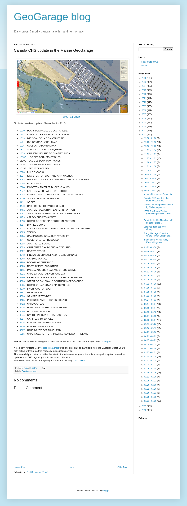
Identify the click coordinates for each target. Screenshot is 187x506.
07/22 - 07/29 (150, 284)
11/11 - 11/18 (150, 166)
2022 (144, 94)
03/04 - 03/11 (150, 364)
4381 (22, 292)
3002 (22, 194)
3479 (22, 217)
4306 (22, 281)
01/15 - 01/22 (150, 393)
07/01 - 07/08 (150, 296)
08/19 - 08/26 (150, 267)
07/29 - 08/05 (150, 279)
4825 (22, 322)
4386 (22, 296)
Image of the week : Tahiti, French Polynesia (156, 241)
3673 (22, 228)
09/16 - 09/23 (150, 251)
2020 (144, 102)
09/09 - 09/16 (150, 255)
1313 (22, 138)
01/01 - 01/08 (150, 401)
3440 (22, 206)
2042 (22, 179)
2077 (22, 191)
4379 (22, 288)
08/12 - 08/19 (150, 272)
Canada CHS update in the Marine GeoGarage (156, 199)
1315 (22, 145)
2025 (144, 82)
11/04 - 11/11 (150, 170)
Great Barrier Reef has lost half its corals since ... (158, 221)
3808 (22, 243)
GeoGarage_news (29, 371)
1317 (22, 149)
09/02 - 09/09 (150, 259)
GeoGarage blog (52, 16)
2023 (144, 90)
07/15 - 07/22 (150, 288)
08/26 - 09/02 (150, 263)
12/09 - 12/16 (150, 150)
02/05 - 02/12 (150, 381)
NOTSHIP (80, 360)
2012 (144, 134)
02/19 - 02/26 (150, 372)
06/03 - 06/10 (150, 312)
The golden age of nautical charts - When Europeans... (158, 234)
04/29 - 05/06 (150, 332)
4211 (22, 273)
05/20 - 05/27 (150, 320)
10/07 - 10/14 (150, 186)
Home (71, 467)
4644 (22, 315)
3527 (22, 225)
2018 (144, 110)
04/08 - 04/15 (150, 344)
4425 (22, 307)
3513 (22, 221)
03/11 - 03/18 (150, 360)
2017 (22, 175)
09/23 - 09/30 (150, 247)
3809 (22, 247)
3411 (22, 202)
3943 (22, 255)
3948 (22, 258)
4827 (22, 330)
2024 (144, 86)
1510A (23, 157)
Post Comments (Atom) (37, 472)
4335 (22, 285)
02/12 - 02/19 (150, 377)
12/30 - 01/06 (150, 138)
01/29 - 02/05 (150, 385)
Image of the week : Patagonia (158, 194)
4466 (22, 311)
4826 (22, 326)
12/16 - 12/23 (150, 146)
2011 (144, 406)
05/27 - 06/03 (150, 316)
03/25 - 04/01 (150, 352)
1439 (22, 153)
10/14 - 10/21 (150, 182)
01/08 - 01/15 (150, 397)
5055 (22, 334)
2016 (144, 118)
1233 (22, 134)
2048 (22, 183)
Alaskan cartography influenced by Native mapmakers (158, 206)
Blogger (105, 490)
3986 (22, 262)
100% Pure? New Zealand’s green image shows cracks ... (157, 213)
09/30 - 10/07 (150, 191)
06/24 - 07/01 (150, 300)
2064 (22, 187)
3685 (22, 232)
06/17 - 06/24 (150, 304)
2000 (22, 172)
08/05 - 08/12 (150, 276)
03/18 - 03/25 (150, 356)
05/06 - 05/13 (150, 328)
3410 (22, 198)
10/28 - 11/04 (150, 174)
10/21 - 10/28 (150, 178)
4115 (22, 270)
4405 (22, 300)
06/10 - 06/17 (150, 308)
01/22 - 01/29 (150, 389)
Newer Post (20, 467)
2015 (144, 122)
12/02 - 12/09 (150, 154)
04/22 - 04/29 (150, 336)
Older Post (122, 467)
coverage (105, 341)
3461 (22, 210)
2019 (144, 106)
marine (144, 65)
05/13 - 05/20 (150, 324)
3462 (22, 213)
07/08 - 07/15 (150, 292)
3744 (22, 240)
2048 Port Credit (71, 117)
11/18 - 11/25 (150, 162)
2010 (144, 410)
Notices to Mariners (49, 348)
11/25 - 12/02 (150, 158)
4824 (22, 319)
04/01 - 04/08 (150, 348)
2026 (144, 78)
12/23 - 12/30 (150, 142)
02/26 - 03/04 (150, 368)
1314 (22, 142)
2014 (144, 126)
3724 (22, 236)
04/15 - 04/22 (150, 340)
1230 (22, 130)
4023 (22, 266)
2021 (144, 98)
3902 (22, 251)
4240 (22, 277)
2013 (144, 130)
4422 (22, 303)
